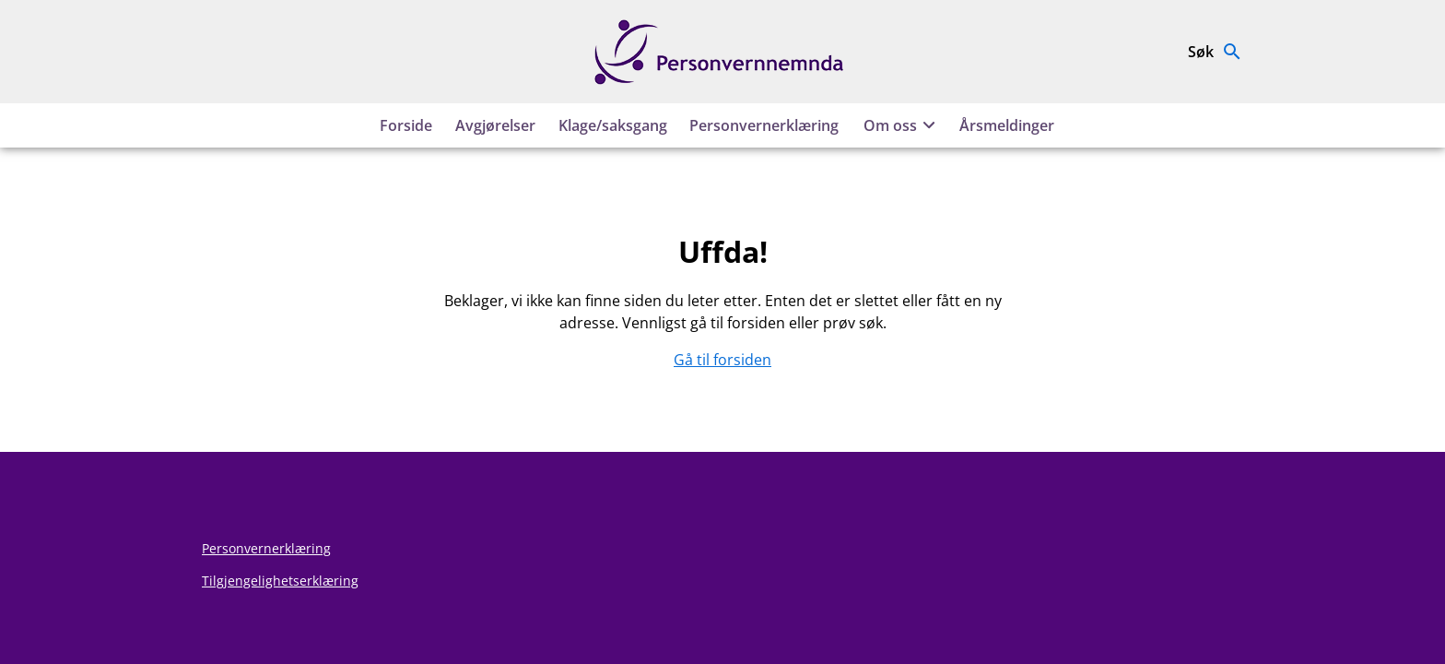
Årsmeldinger (1006, 125)
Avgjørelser (495, 125)
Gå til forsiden (722, 360)
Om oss (902, 125)
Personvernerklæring (764, 125)
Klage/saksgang (612, 125)
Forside (406, 125)
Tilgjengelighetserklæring (280, 580)
